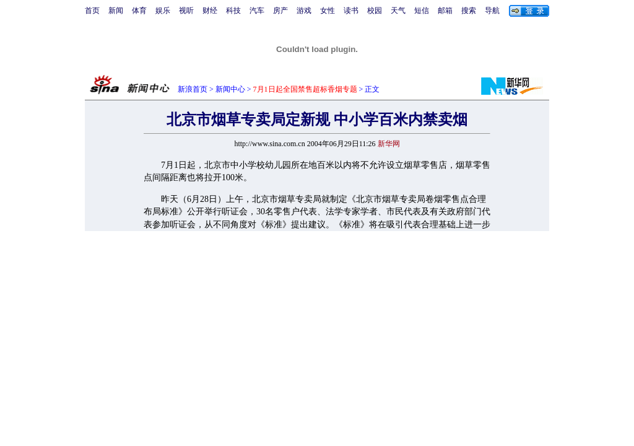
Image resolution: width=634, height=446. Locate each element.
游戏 (304, 10)
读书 (351, 10)
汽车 (257, 10)
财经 (209, 10)
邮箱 (445, 10)
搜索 (468, 10)
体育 (139, 10)
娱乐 (162, 10)
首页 (92, 10)
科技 (233, 10)
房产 (280, 10)
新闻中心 (230, 89)
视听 (186, 10)
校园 (374, 10)
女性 (327, 10)
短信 (421, 10)
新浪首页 (192, 89)
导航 (492, 10)
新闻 (115, 10)
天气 (398, 10)
